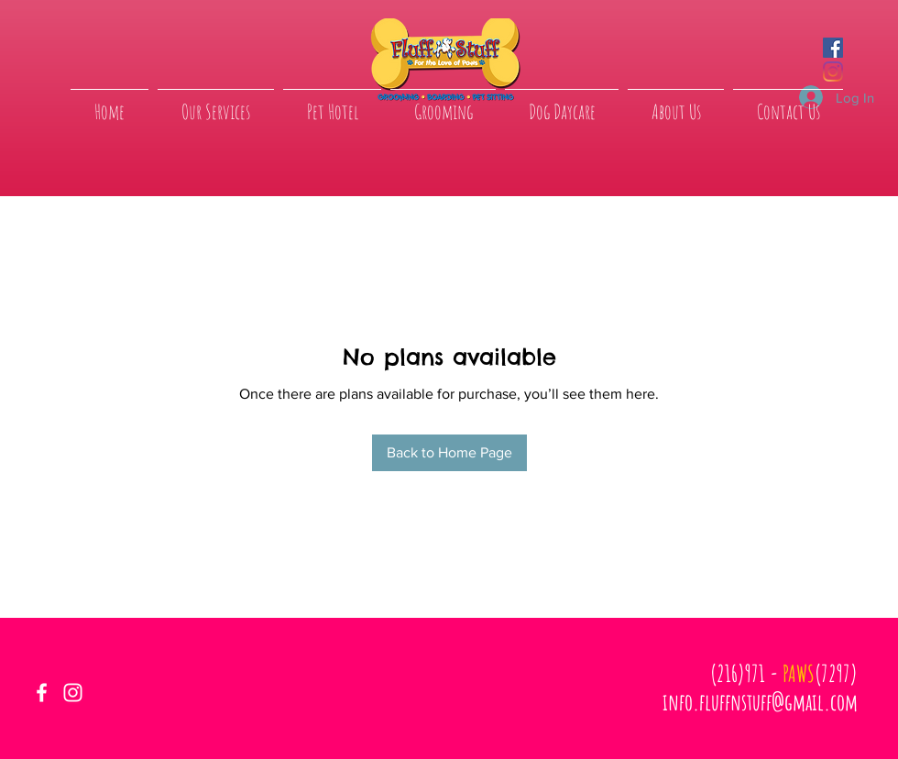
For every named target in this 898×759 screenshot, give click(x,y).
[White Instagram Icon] (72, 692)
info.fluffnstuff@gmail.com (760, 702)
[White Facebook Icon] (41, 692)
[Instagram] (833, 71)
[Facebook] (833, 48)
